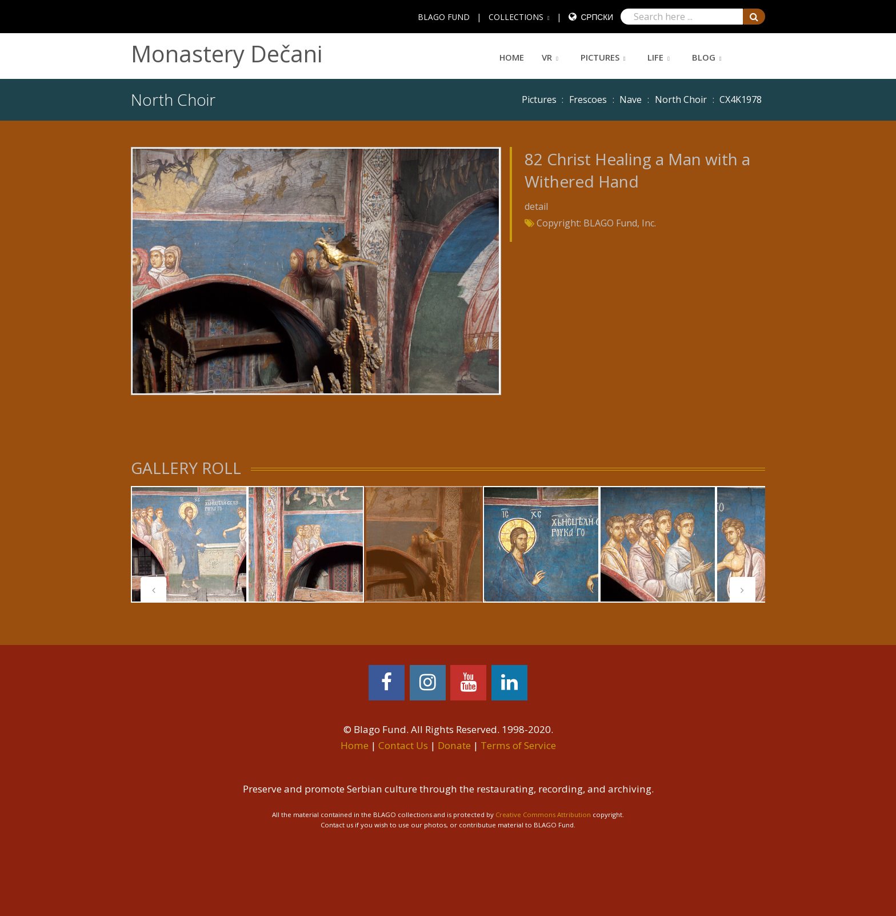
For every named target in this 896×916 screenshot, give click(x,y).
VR (547, 57)
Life (655, 57)
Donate (454, 745)
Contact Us (403, 745)
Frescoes (588, 99)
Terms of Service (518, 745)
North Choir (681, 99)
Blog (703, 57)
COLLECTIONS (516, 16)
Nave (630, 99)
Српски (597, 16)
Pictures (600, 57)
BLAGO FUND (444, 16)
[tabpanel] (189, 544)
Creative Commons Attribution (543, 814)
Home (511, 57)
